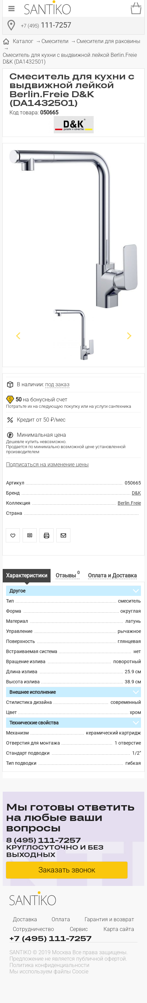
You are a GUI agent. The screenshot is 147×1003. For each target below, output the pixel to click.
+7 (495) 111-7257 (50, 938)
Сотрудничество (33, 929)
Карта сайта (119, 929)
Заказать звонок (66, 870)
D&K (136, 493)
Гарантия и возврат (109, 919)
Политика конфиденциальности (49, 965)
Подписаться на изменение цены (47, 464)
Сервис (79, 929)
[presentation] (52, 985)
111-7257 (46, 26)
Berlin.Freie (129, 503)
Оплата (61, 919)
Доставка (25, 919)
